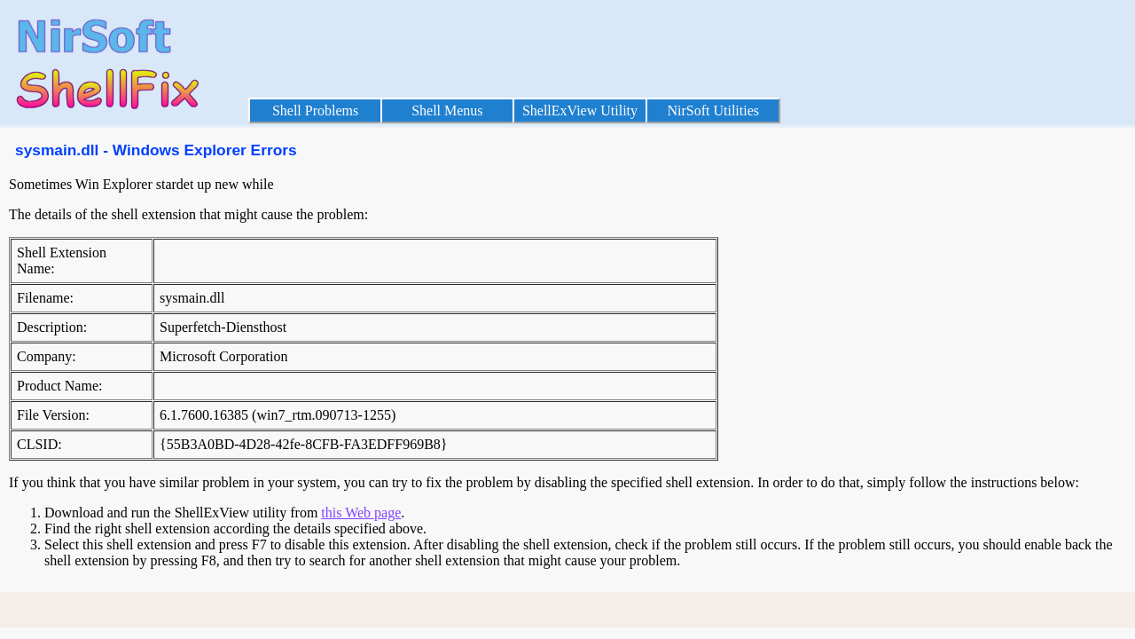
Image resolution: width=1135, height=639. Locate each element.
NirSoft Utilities (713, 110)
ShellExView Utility (580, 110)
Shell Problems (315, 110)
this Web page (361, 512)
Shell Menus (446, 110)
